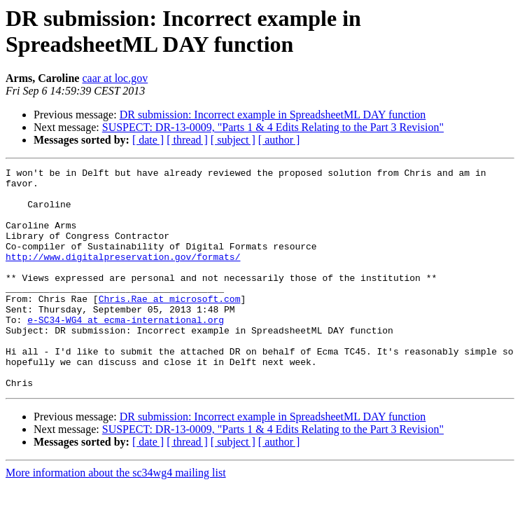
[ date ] (148, 140)
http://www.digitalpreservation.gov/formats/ (123, 275)
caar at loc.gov (115, 78)
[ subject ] (233, 140)
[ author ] (279, 140)
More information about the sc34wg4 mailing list (116, 517)
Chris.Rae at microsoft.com (170, 326)
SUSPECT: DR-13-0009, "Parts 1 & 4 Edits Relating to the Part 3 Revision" (273, 127)
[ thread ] (187, 140)
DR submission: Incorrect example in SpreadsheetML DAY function (273, 115)
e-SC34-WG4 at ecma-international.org (125, 351)
